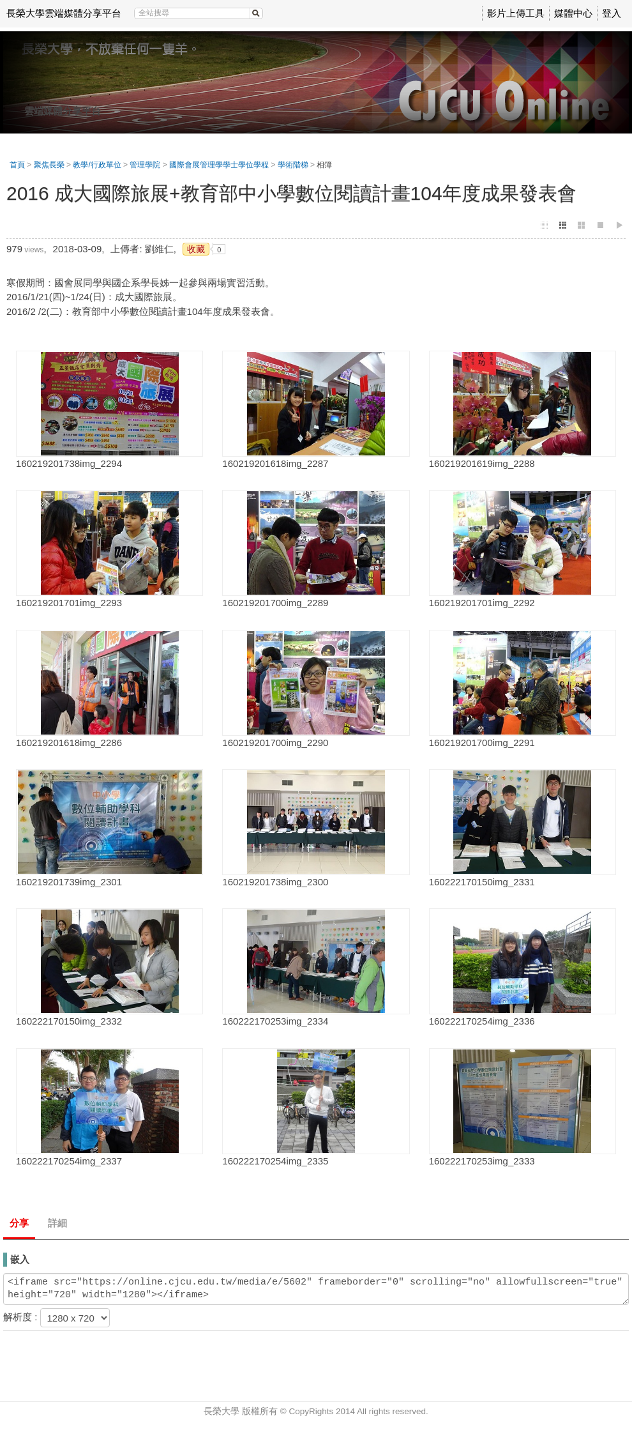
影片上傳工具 (516, 13)
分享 (19, 1222)
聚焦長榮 (49, 164)
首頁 (17, 164)
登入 (611, 13)
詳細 (57, 1222)
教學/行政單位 (97, 164)
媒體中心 (573, 13)
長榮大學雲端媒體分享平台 (63, 13)
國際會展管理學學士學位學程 (219, 164)
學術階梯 (293, 164)
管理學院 (145, 164)
